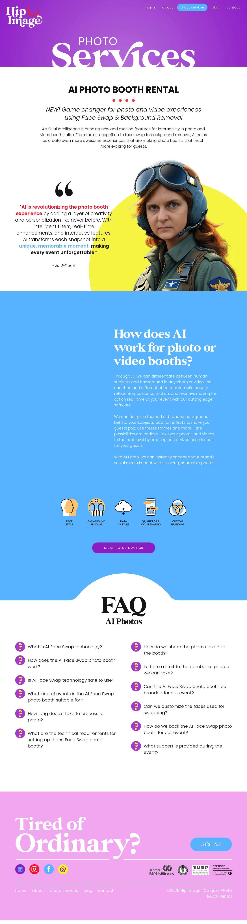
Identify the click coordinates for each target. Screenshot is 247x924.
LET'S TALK (209, 847)
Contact (233, 7)
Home (150, 7)
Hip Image (190, 894)
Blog (216, 7)
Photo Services (192, 7)
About (167, 7)
